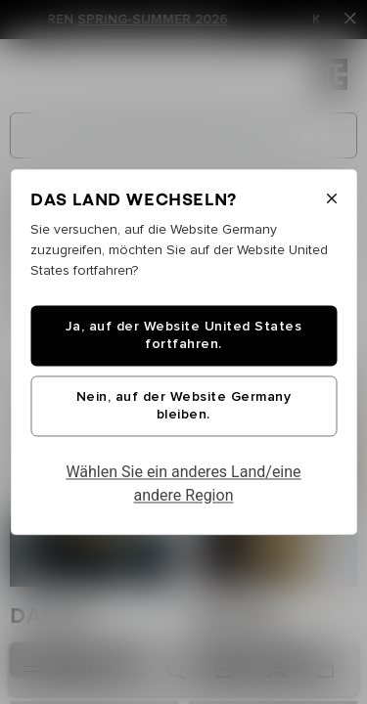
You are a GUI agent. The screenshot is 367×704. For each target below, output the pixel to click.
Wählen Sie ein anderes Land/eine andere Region (183, 484)
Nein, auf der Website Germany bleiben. (184, 406)
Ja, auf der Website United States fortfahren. (184, 336)
